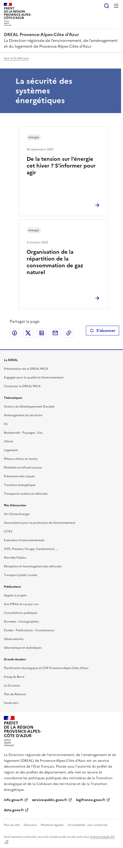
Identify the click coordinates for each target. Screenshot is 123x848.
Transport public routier (21, 575)
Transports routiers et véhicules (25, 494)
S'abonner (102, 330)
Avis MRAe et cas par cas (21, 604)
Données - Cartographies (21, 621)
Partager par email (55, 333)
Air (6, 424)
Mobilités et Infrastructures (23, 467)
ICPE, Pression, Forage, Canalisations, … (31, 549)
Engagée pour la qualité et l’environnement (33, 377)
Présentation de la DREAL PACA (26, 369)
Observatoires (13, 639)
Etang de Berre (14, 677)
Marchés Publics (15, 557)
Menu (116, 6)
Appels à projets (15, 595)
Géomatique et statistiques (23, 648)
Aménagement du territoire (23, 415)
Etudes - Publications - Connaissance (29, 630)
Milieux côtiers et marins (21, 459)
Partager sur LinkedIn (41, 333)
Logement (11, 450)
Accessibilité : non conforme (88, 825)
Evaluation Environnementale (24, 540)
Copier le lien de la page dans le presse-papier (69, 333)
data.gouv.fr (14, 810)
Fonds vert (11, 703)
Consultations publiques (20, 613)
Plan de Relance (15, 694)
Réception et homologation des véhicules (33, 566)
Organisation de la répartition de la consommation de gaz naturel (55, 262)
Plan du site (12, 825)
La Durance (12, 685)
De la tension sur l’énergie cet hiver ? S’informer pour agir (61, 166)
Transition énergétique (19, 485)
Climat (8, 441)
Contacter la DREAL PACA (22, 386)
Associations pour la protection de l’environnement (39, 523)
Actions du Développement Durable (29, 406)
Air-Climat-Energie (17, 514)
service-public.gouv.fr (49, 799)
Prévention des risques (19, 476)
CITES (8, 531)
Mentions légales (52, 825)
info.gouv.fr (13, 799)
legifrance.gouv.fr (90, 799)
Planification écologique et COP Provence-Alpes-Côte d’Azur (46, 668)
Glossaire (30, 825)
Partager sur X (28, 333)
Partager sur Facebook (14, 333)
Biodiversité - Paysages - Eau (23, 433)
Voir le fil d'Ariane (16, 58)
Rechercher (106, 6)
